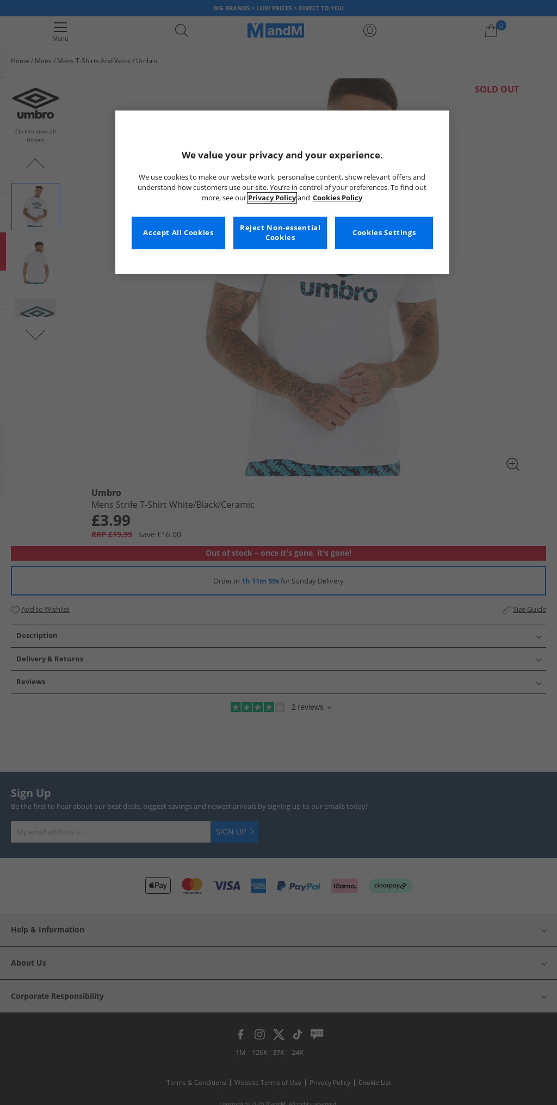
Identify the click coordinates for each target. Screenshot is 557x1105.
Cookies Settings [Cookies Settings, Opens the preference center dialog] (384, 232)
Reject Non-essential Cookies (280, 232)
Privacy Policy (272, 197)
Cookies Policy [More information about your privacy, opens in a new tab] (337, 197)
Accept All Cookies (178, 232)
